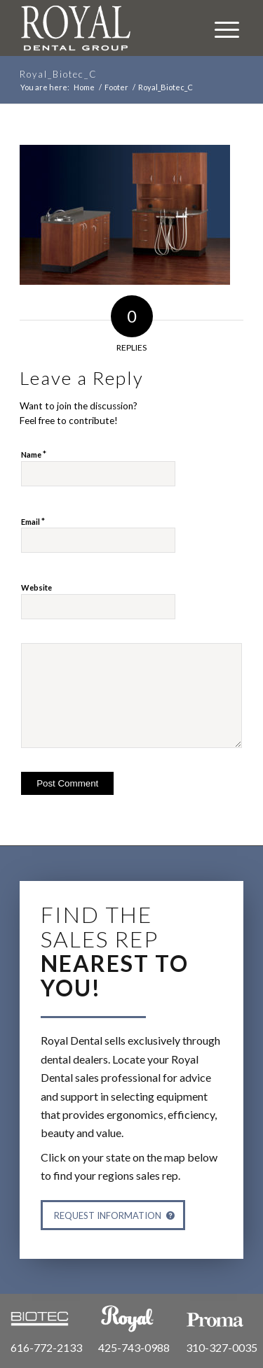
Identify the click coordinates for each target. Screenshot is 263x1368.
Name (33, 454)
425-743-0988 (134, 1347)
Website (36, 587)
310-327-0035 (221, 1347)
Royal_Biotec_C (58, 74)
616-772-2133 (46, 1347)
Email (33, 521)
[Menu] (220, 28)
